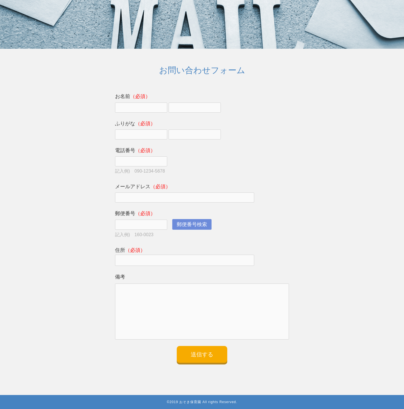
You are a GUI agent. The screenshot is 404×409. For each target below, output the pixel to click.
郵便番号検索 (192, 224)
